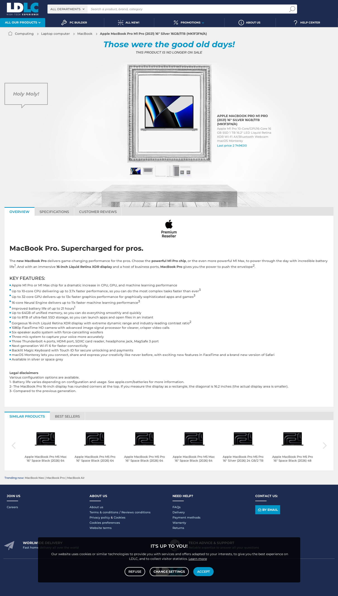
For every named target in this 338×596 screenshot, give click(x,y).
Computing (24, 34)
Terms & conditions (104, 512)
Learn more (198, 559)
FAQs (177, 507)
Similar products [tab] (27, 416)
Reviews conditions (136, 512)
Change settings (169, 572)
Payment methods (187, 517)
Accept (203, 572)
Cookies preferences (105, 522)
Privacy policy (100, 517)
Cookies (119, 517)
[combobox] (67, 9)
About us (96, 507)
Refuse (134, 572)
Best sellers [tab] (67, 416)
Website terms (101, 528)
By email (267, 509)
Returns (178, 528)
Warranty (179, 522)
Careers (12, 507)
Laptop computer (55, 34)
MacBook (84, 34)
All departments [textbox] (65, 9)
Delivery (179, 512)
